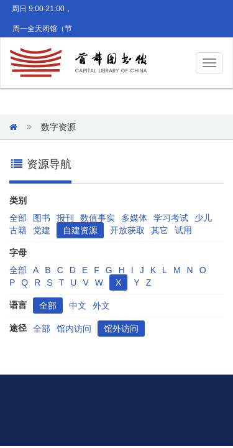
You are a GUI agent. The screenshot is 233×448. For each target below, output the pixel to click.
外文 (101, 305)
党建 (41, 230)
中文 (77, 305)
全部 (18, 218)
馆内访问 (74, 329)
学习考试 (170, 218)
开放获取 (127, 230)
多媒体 (134, 218)
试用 (183, 230)
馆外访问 (121, 329)
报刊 (65, 218)
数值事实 (97, 218)
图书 (41, 218)
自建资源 (80, 230)
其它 (159, 230)
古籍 (18, 230)
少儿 (203, 218)
